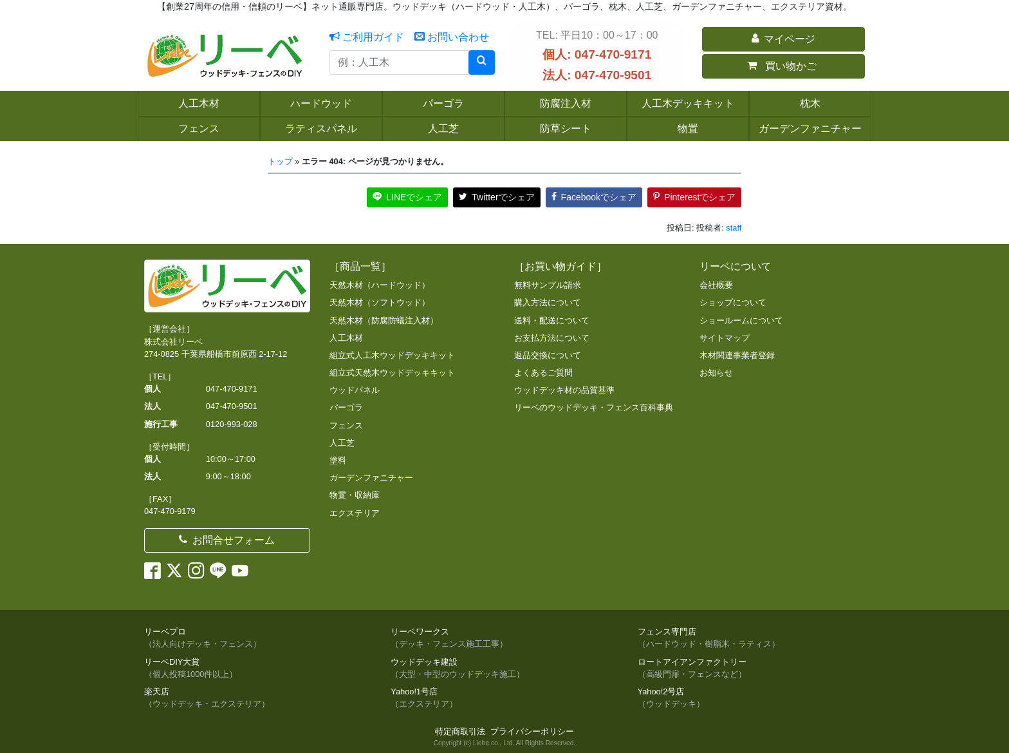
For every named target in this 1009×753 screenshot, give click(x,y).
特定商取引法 (460, 731)
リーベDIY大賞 (257, 668)
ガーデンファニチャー (371, 477)
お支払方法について (551, 338)
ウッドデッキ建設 (504, 668)
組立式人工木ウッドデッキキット (392, 355)
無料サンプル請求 (547, 285)
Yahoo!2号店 (751, 698)
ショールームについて (741, 320)
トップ (280, 161)
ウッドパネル (354, 390)
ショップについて (732, 302)
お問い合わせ (451, 37)
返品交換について (547, 355)
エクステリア (354, 513)
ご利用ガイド (366, 37)
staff (733, 228)
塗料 (337, 460)
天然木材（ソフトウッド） (379, 302)
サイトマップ (724, 338)
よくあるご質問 (543, 372)
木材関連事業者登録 (737, 355)
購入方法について (547, 302)
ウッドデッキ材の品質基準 (564, 390)
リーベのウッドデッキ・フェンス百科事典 (593, 407)
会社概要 (716, 285)
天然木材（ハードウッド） (379, 285)
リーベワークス (504, 638)
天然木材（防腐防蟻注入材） (383, 320)
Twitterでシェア (496, 197)
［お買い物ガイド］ (560, 266)
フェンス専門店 (751, 638)
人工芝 (342, 443)
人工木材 (346, 338)
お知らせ (716, 372)
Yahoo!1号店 (504, 698)
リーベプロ (257, 638)
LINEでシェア (407, 197)
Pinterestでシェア (694, 197)
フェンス (346, 425)
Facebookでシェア (593, 197)
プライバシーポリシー (532, 731)
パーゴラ (346, 407)
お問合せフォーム (227, 540)
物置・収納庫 (354, 495)
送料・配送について (551, 320)
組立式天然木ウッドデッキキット (392, 372)
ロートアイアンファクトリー (751, 668)
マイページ (783, 38)
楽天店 (257, 698)
